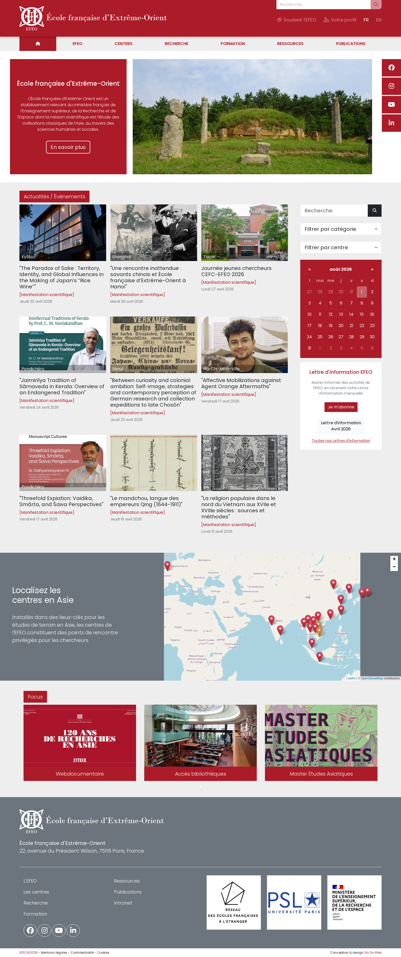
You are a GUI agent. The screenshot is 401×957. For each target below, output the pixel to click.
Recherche (176, 44)
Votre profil (340, 20)
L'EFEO (30, 881)
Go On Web (373, 952)
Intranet (123, 903)
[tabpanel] (80, 744)
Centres (123, 44)
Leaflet (350, 678)
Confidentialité (82, 952)
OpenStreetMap (372, 678)
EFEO (77, 44)
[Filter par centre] (341, 247)
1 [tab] (200, 786)
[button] (310, 627)
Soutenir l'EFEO (296, 20)
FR (366, 20)
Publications (350, 44)
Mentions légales (54, 952)
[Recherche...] (323, 4)
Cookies (103, 952)
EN (379, 20)
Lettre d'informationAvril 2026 (341, 426)
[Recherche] (334, 210)
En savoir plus (68, 147)
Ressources (290, 44)
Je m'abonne (341, 407)
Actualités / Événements (54, 196)
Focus (35, 696)
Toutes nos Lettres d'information (341, 440)
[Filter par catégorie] (341, 229)
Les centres (36, 892)
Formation (233, 44)
